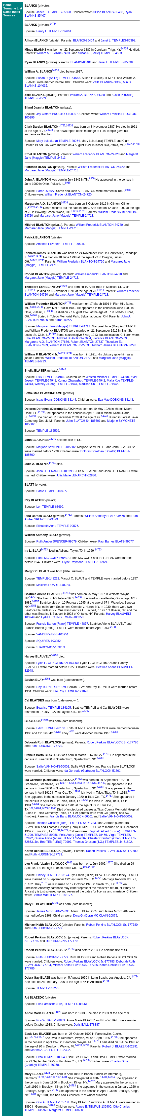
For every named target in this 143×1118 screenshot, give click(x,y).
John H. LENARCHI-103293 (54, 471)
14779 (86, 1045)
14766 (101, 783)
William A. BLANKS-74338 (54, 53)
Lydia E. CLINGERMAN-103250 (62, 617)
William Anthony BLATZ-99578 (104, 516)
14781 (40, 1077)
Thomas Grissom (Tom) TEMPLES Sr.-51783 (66, 823)
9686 (69, 862)
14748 (62, 369)
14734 (53, 23)
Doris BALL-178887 (87, 1024)
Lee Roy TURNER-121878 (70, 691)
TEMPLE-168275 (47, 988)
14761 (106, 754)
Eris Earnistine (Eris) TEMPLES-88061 (61, 1004)
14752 (68, 514)
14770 (109, 862)
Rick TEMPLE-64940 (50, 377)
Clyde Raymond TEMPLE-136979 (84, 562)
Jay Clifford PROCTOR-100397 (57, 114)
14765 (93, 783)
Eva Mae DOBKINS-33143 (115, 399)
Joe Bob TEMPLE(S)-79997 (53, 842)
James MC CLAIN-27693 (52, 911)
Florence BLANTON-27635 (110, 338)
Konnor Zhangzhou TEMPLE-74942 (81, 380)
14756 (78, 597)
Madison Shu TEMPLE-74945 (98, 384)
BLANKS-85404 (83, 40)
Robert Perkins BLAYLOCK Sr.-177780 (112, 742)
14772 (118, 883)
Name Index (11, 12)
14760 (44, 720)
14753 (44, 549)
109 (31, 808)
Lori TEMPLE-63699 (49, 506)
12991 (63, 783)
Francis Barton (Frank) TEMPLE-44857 (62, 623)
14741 (39, 206)
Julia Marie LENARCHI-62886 (76, 475)
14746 (39, 307)
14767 (131, 791)
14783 (56, 1077)
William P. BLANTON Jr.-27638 (70, 345)
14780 (86, 1060)
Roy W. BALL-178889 (50, 1020)
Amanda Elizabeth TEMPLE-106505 (60, 244)
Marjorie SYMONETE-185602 (55, 447)
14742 (31, 256)
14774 (135, 976)
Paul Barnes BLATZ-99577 (116, 541)
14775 (106, 980)
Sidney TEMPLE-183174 (52, 875)
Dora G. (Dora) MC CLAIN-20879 (95, 915)
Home (7, 5)
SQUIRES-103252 (48, 641)
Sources (9, 15)
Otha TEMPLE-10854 (50, 1057)
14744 (31, 290)
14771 (98, 878)
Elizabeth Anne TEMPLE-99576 (57, 526)
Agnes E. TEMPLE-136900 (93, 1106)
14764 (85, 783)
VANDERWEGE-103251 (52, 634)
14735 (124, 48)
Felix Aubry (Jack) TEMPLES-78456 (83, 835)
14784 (63, 1077)
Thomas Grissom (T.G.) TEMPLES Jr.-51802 (102, 842)
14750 (32, 416)
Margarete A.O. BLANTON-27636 (47, 342)
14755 (32, 597)
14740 (31, 206)
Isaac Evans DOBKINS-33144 (56, 399)
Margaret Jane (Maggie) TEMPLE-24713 (51, 170)
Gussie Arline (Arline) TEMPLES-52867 (60, 838)
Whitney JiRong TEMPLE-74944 (56, 384)
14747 (69, 353)
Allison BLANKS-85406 (107, 12)
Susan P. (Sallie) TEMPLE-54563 (100, 53)
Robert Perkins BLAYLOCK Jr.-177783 (89, 961)
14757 (35, 601)
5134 (47, 1073)
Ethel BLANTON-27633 (40, 338)
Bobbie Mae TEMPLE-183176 (52, 895)
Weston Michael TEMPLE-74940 (107, 377)
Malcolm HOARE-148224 (53, 585)
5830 (55, 903)
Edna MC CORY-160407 (52, 558)
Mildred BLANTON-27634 (74, 338)
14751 (52, 463)
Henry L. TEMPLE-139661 (53, 31)
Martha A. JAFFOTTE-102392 (50, 1050)
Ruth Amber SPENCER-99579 (56, 541)
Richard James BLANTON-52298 (114, 345)
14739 (64, 202)
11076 (57, 1012)
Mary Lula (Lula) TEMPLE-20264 (58, 141)
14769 (64, 830)
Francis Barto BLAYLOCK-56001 (71, 816)
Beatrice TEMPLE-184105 (53, 707)
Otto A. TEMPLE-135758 (52, 1102)
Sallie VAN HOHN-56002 (52, 766)
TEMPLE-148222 (47, 578)
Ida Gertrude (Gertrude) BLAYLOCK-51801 (92, 770)
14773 (71, 949)
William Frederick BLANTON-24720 (95, 154)
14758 (46, 678)
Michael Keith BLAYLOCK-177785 (75, 965)
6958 (92, 178)
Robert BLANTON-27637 (87, 342)
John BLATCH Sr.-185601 (83, 421)
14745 (68, 302)
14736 (55, 70)
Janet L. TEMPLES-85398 (53, 12)
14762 (78, 778)
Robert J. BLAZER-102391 (120, 1046)
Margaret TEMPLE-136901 (67, 1110)
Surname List (12, 8)
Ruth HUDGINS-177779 (46, 746)
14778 (78, 1045)
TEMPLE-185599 (47, 430)
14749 (41, 412)
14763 (78, 783)
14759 (85, 710)
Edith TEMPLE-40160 (50, 728)
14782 (48, 1077)
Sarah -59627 (45, 191)
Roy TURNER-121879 (51, 687)
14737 (62, 125)
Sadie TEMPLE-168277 (52, 491)
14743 (39, 256)
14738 (69, 125)
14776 (32, 1037)
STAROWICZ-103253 (50, 647)
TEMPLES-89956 (46, 835)
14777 (40, 1037)
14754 (66, 593)
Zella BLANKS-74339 (107, 82)
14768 (52, 808)
